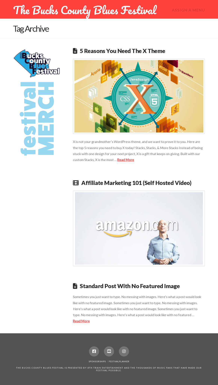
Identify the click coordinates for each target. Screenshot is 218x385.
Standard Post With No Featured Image (130, 286)
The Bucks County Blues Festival (84, 10)
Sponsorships (97, 361)
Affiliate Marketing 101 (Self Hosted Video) (136, 182)
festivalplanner (119, 361)
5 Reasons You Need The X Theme (122, 50)
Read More (125, 160)
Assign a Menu (188, 10)
